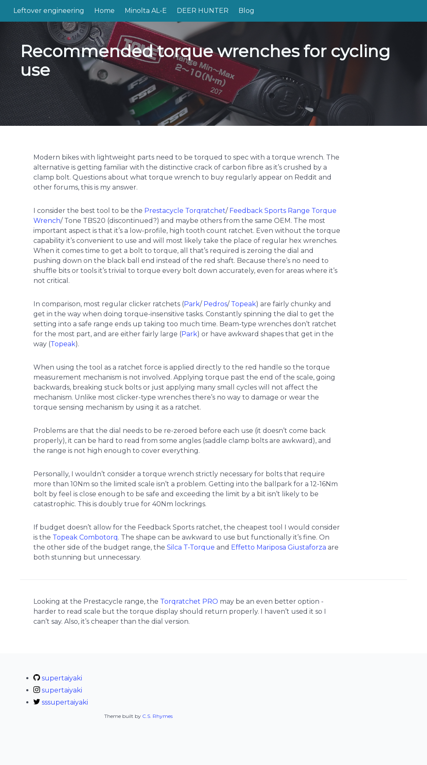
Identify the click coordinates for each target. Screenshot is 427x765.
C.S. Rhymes (157, 716)
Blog (246, 11)
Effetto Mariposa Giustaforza (278, 547)
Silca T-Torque (191, 547)
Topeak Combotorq (85, 537)
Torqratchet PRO (189, 601)
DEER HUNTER (203, 11)
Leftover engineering (48, 11)
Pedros (215, 304)
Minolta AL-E (146, 11)
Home (104, 11)
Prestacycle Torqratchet (185, 211)
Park (192, 304)
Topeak (243, 304)
